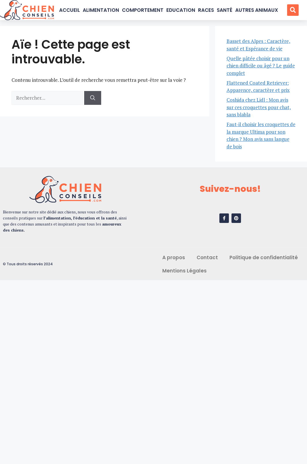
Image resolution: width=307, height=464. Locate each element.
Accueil (69, 10)
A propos (173, 257)
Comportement (142, 10)
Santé (224, 10)
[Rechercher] (92, 98)
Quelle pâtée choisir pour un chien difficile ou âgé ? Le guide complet (261, 65)
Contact (207, 257)
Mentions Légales (184, 270)
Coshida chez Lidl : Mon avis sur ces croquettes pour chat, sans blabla (259, 107)
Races (206, 10)
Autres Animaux (256, 10)
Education (180, 10)
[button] (293, 10)
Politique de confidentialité (263, 257)
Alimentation (101, 10)
